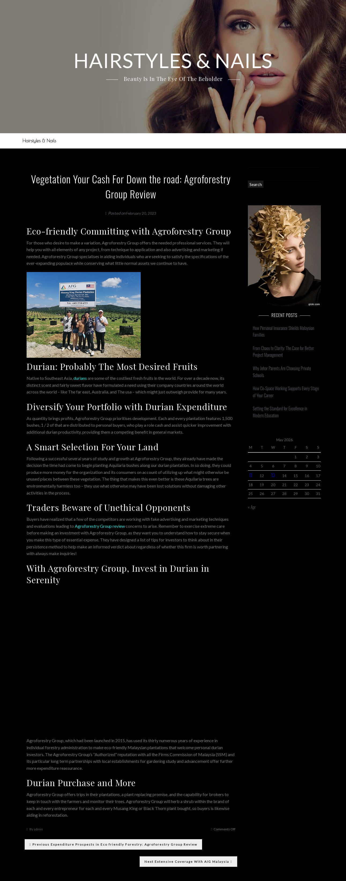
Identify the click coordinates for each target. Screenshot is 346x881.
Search (256, 184)
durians (80, 378)
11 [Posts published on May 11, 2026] (250, 475)
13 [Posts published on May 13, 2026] (273, 475)
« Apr (252, 507)
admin (38, 829)
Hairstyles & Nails (38, 140)
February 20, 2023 (141, 213)
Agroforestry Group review (100, 526)
